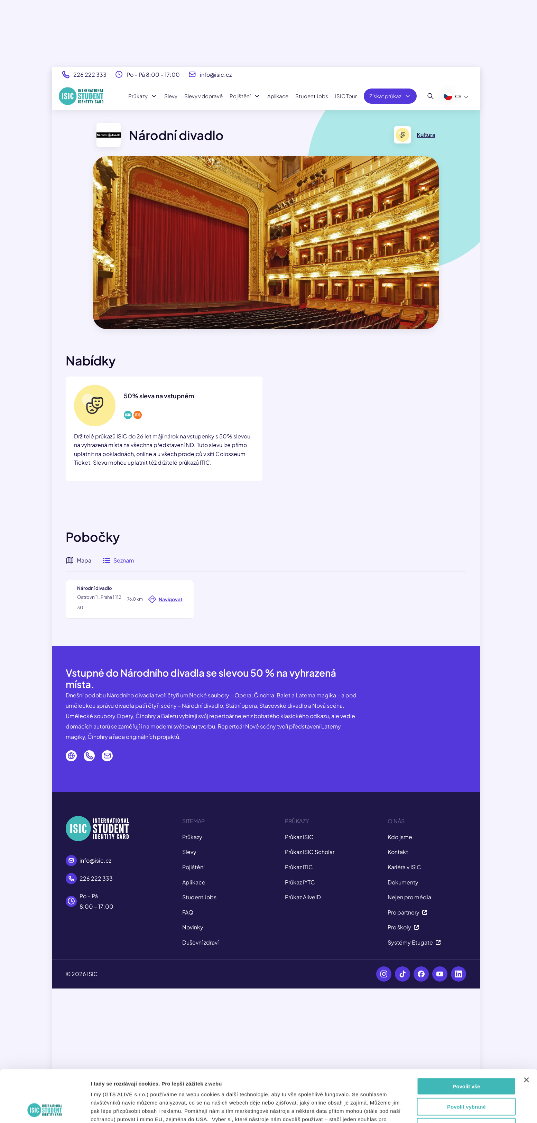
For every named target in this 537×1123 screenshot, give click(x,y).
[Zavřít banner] (526, 1031)
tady (273, 1087)
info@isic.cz (216, 74)
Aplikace (277, 96)
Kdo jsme (400, 971)
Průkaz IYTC (300, 1016)
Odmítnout (466, 1078)
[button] (265, 654)
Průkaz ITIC (299, 1001)
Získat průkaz (390, 96)
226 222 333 (90, 74)
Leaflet (421, 750)
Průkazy (142, 96)
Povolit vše (466, 1037)
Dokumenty (403, 1016)
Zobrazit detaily (376, 1109)
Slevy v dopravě (203, 96)
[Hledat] (430, 96)
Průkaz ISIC (299, 971)
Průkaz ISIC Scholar (309, 986)
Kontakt (398, 986)
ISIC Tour (346, 96)
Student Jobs (311, 96)
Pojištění (245, 96)
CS (453, 96)
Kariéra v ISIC (404, 1001)
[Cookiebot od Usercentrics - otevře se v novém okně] (45, 1109)
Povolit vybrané (466, 1058)
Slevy (170, 96)
